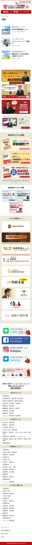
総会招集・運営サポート (10, 427)
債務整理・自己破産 (8, 410)
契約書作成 (6, 457)
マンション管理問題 (8, 481)
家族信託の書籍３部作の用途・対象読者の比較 (16, 181)
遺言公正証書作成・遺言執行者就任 (13, 401)
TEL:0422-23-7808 (25, 2)
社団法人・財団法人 (8, 462)
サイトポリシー (5, 527)
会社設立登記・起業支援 (10, 452)
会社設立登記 (6, 491)
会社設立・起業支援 (8, 422)
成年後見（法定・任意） (10, 467)
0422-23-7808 (17, 386)
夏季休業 (22, 31)
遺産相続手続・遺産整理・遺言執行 (13, 398)
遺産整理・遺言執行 (8, 469)
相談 (18, 31)
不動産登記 (6, 396)
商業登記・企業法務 (8, 425)
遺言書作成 (6, 464)
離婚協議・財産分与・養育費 (11, 408)
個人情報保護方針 (5, 530)
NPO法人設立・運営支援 (10, 430)
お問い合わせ (4, 533)
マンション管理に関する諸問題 (12, 415)
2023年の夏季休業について (20, 29)
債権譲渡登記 (6, 443)
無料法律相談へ (16, 388)
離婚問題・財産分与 (8, 477)
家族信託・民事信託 (8, 406)
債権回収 (5, 474)
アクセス (26, 12)
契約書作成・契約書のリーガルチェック (14, 436)
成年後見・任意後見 (8, 505)
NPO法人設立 (7, 459)
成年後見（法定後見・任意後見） (12, 403)
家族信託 (6, 12)
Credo (2, 537)
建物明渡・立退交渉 (8, 413)
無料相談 (16, 12)
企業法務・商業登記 (8, 493)
